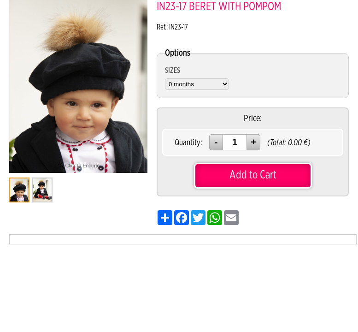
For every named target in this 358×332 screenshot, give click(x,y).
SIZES (172, 70)
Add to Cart (252, 175)
